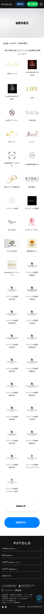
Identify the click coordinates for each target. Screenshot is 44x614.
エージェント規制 (28, 594)
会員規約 (4, 596)
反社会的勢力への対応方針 (9, 598)
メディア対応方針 (22, 598)
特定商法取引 (5, 594)
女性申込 (34, 4)
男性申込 (20, 4)
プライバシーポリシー (15, 596)
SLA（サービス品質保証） (9, 600)
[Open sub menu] (22, 549)
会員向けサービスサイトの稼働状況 (11, 602)
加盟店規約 (19, 594)
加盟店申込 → (22, 522)
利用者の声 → (22, 506)
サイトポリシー (27, 596)
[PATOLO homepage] (6, 4)
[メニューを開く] (41, 4)
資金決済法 (12, 594)
